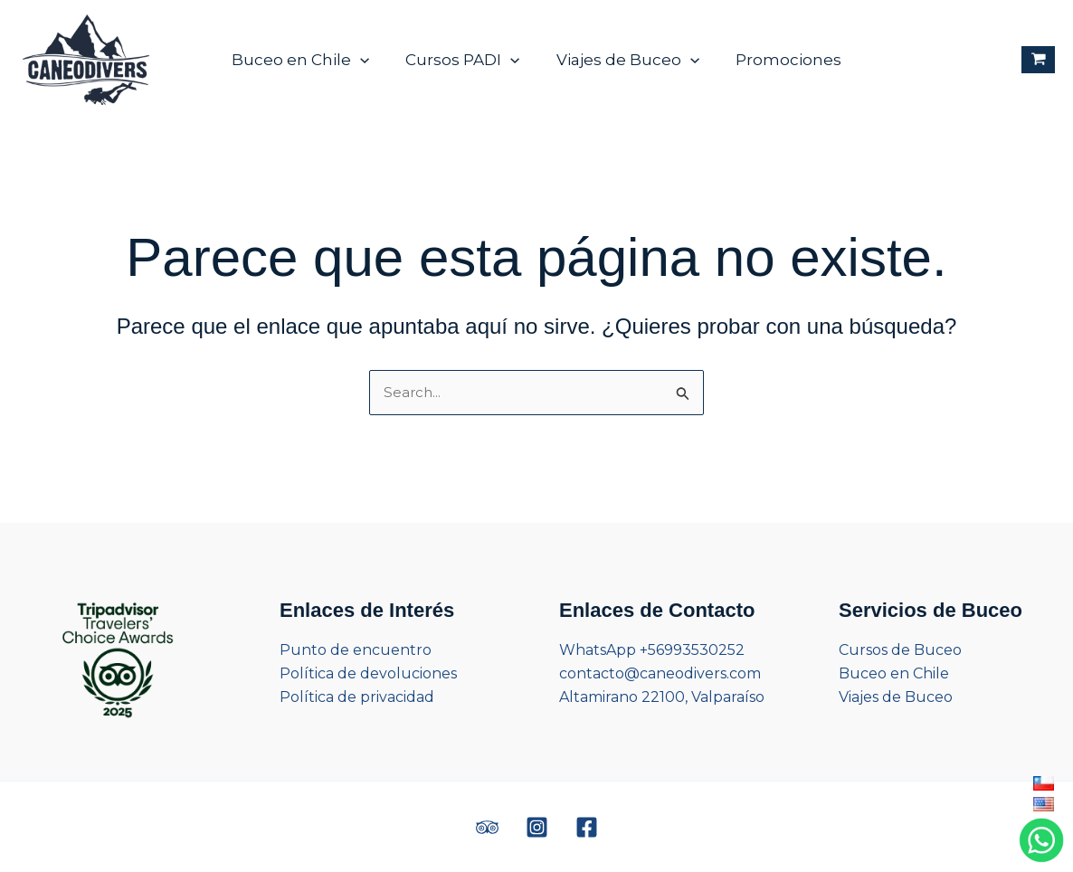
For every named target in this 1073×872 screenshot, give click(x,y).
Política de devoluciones (368, 673)
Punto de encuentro (356, 650)
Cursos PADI (465, 59)
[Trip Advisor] (487, 827)
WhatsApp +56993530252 (652, 650)
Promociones (780, 60)
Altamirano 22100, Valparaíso (661, 697)
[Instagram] (537, 827)
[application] (368, 59)
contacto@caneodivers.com (660, 673)
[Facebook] (586, 827)
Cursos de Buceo (900, 650)
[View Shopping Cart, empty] (1038, 60)
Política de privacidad (357, 697)
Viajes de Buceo (625, 59)
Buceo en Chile (308, 59)
